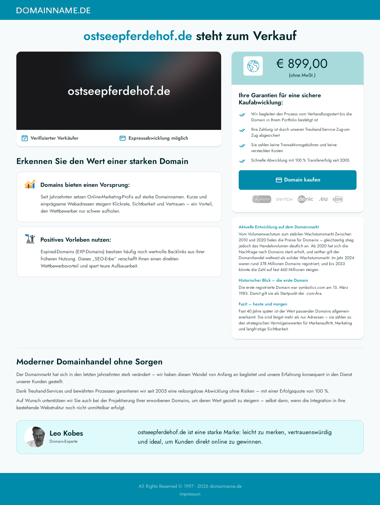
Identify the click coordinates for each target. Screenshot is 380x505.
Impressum (190, 493)
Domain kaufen (297, 181)
